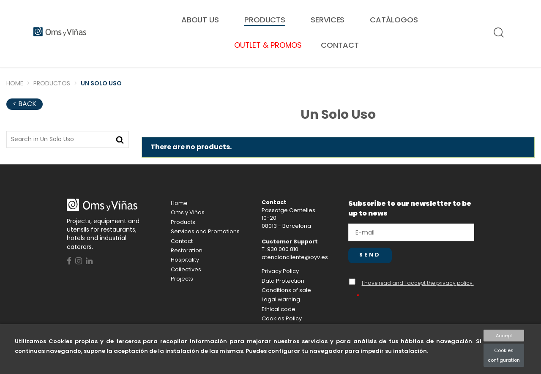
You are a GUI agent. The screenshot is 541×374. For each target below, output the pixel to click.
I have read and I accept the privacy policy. (418, 291)
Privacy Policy (280, 279)
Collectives (207, 75)
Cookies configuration (504, 355)
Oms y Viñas (188, 220)
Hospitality (341, 75)
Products (183, 230)
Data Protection (283, 289)
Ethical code (278, 317)
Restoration (69, 75)
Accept (504, 335)
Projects (182, 286)
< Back (24, 112)
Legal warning (281, 307)
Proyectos (474, 75)
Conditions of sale (286, 298)
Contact (182, 249)
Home (179, 211)
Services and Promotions (205, 239)
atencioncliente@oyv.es (295, 265)
